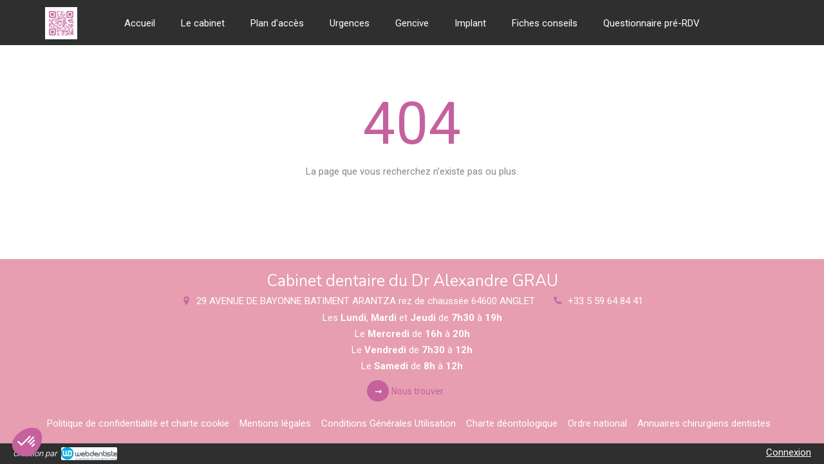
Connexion (788, 452)
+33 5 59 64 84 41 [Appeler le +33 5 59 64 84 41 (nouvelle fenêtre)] (605, 301)
